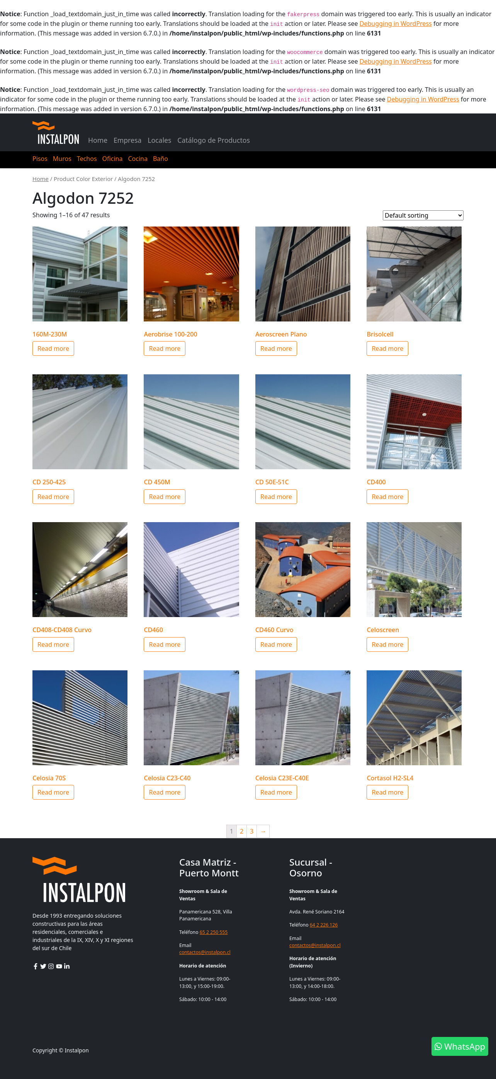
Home (97, 140)
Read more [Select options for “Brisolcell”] (387, 348)
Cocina (137, 158)
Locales (159, 140)
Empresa (127, 140)
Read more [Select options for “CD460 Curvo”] (276, 644)
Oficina (112, 158)
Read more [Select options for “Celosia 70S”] (53, 792)
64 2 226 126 (324, 925)
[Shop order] (423, 215)
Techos (87, 158)
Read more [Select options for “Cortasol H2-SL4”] (387, 792)
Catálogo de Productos (213, 140)
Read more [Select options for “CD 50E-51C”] (276, 496)
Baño (160, 158)
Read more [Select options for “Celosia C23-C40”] (164, 792)
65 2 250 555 (214, 932)
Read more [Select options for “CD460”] (164, 644)
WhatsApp (460, 1046)
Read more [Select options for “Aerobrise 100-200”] (164, 348)
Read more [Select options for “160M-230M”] (53, 348)
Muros (62, 158)
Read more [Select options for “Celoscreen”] (387, 644)
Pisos (40, 158)
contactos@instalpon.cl (205, 952)
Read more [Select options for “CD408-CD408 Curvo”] (53, 644)
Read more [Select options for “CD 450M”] (164, 496)
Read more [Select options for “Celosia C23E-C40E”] (276, 792)
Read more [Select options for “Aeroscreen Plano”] (276, 348)
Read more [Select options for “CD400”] (387, 496)
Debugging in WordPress (396, 23)
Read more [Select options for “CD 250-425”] (53, 496)
